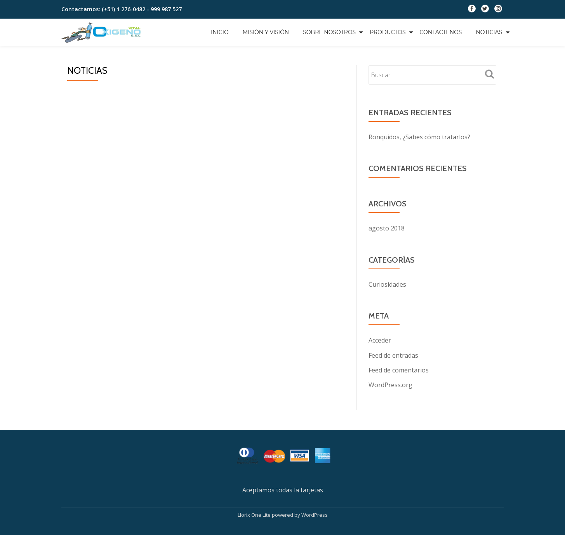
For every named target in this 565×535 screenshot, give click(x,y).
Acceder (380, 340)
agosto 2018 (387, 228)
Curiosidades (387, 284)
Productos (387, 32)
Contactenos (441, 32)
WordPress (314, 513)
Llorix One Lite (255, 513)
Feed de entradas (393, 354)
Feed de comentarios (399, 369)
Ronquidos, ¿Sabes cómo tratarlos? (419, 137)
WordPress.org (390, 384)
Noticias (489, 32)
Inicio (220, 32)
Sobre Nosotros (329, 32)
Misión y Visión (266, 32)
